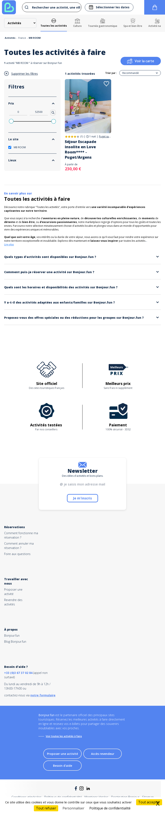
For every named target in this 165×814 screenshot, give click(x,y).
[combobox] (51, 7)
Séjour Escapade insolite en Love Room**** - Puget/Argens (80, 149)
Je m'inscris (82, 498)
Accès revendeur (102, 754)
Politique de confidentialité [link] (110, 808)
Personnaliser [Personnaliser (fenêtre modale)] (73, 808)
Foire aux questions (17, 554)
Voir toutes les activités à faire (64, 736)
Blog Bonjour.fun (15, 641)
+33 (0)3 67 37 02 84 (18, 673)
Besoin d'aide (62, 766)
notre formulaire (42, 695)
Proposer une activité (62, 754)
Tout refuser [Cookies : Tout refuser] (46, 808)
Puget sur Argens (105, 136)
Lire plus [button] (9, 244)
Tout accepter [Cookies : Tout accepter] (149, 802)
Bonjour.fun (12, 635)
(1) (81, 136)
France (22, 37)
